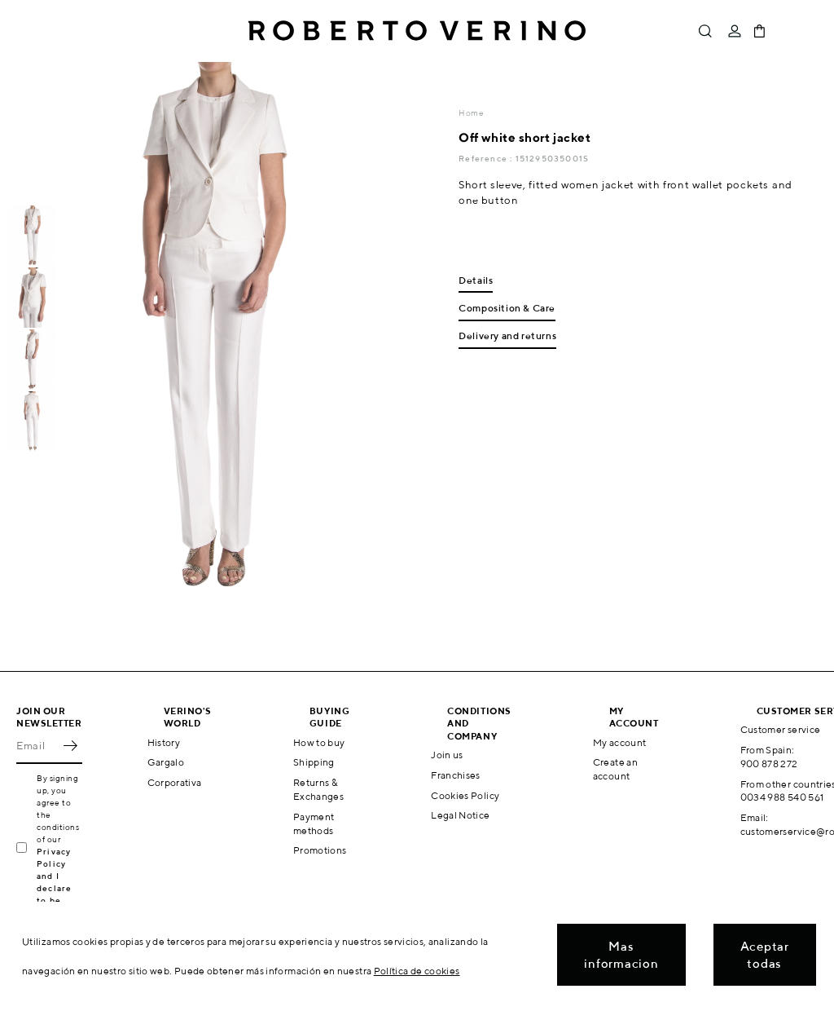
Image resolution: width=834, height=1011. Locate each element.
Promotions (320, 850)
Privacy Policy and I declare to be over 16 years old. (59, 887)
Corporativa (174, 782)
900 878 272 (769, 763)
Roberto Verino (417, 31)
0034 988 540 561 (782, 797)
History (164, 742)
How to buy (319, 742)
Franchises (456, 775)
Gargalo (166, 762)
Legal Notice (460, 815)
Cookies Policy (465, 795)
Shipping (314, 762)
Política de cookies (417, 971)
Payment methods (314, 823)
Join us (447, 754)
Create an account (615, 769)
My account (620, 742)
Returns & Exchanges (318, 789)
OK (70, 746)
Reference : (487, 158)
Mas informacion (621, 954)
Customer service (780, 729)
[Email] (37, 746)
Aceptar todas (764, 954)
